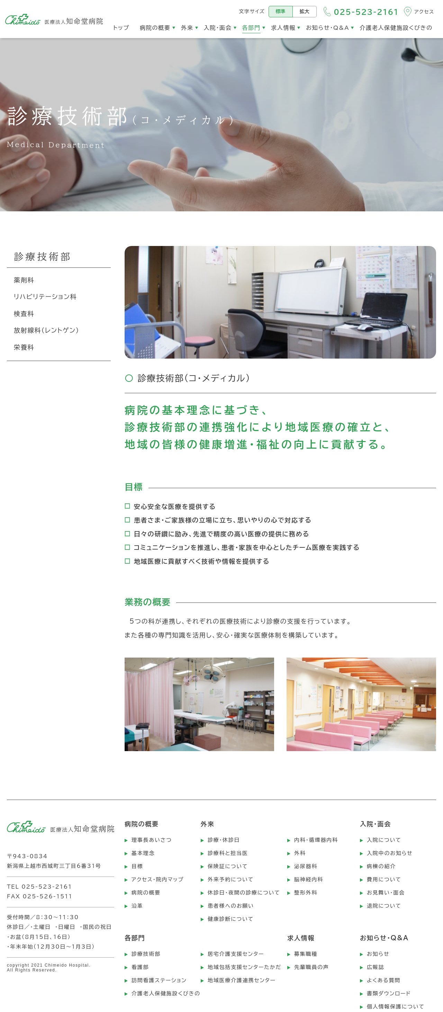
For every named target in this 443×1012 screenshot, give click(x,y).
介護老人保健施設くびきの (166, 993)
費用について (384, 879)
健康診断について (231, 919)
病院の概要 (146, 892)
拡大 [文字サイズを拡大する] (304, 11)
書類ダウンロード (389, 993)
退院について (384, 905)
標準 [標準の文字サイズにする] (281, 11)
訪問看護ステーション (159, 980)
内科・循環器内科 (316, 840)
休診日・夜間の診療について (244, 892)
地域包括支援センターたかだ (244, 967)
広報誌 (375, 967)
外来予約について (231, 879)
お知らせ (378, 954)
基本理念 (143, 853)
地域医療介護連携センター (242, 980)
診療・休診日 (224, 840)
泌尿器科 (305, 866)
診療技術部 (146, 954)
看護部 (140, 967)
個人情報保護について (396, 1006)
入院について (384, 840)
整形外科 (305, 892)
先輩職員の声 (311, 967)
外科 (300, 853)
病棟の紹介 (381, 866)
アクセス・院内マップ (158, 879)
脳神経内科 (308, 879)
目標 (137, 866)
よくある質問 (383, 980)
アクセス (424, 11)
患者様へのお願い (231, 905)
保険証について (228, 866)
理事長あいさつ (152, 840)
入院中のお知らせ (390, 853)
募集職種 (305, 954)
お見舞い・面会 (386, 892)
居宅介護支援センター (236, 954)
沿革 (137, 905)
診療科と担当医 (228, 853)
